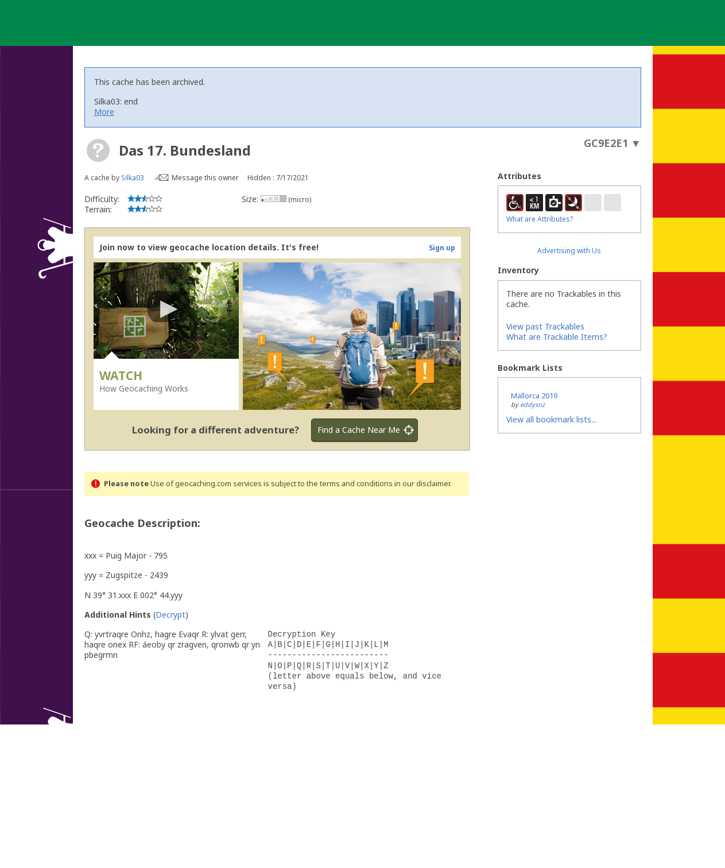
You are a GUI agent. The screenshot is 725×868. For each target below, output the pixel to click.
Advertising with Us (569, 250)
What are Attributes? (539, 219)
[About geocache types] (98, 150)
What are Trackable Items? (556, 336)
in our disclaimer (422, 484)
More (104, 111)
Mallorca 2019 (534, 395)
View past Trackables (545, 326)
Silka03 (132, 178)
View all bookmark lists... (551, 419)
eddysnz (532, 404)
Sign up (442, 248)
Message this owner (205, 178)
